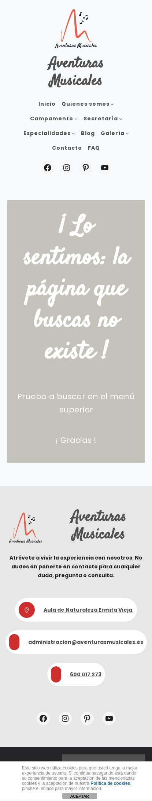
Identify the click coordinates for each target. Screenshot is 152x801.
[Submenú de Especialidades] (73, 133)
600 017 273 (85, 674)
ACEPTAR (79, 796)
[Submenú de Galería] (127, 133)
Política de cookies (110, 783)
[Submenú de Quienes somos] (112, 103)
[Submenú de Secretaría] (120, 118)
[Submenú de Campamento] (75, 118)
